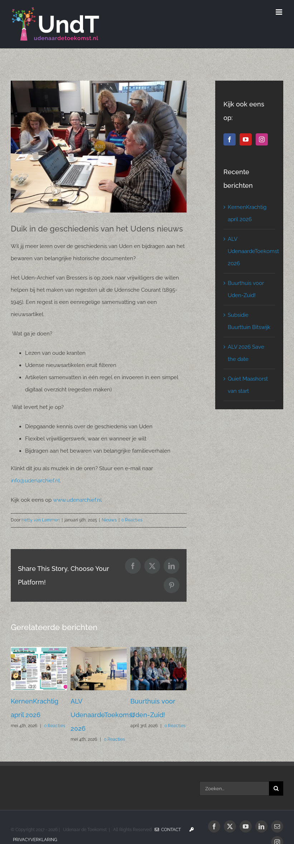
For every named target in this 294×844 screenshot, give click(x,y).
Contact (168, 829)
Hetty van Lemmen (40, 520)
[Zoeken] (276, 788)
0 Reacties (132, 520)
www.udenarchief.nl (77, 500)
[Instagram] (262, 139)
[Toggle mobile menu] (279, 12)
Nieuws (109, 520)
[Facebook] (229, 139)
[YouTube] (246, 139)
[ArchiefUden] (99, 147)
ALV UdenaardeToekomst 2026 (102, 714)
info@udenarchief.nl (35, 480)
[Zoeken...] (234, 788)
